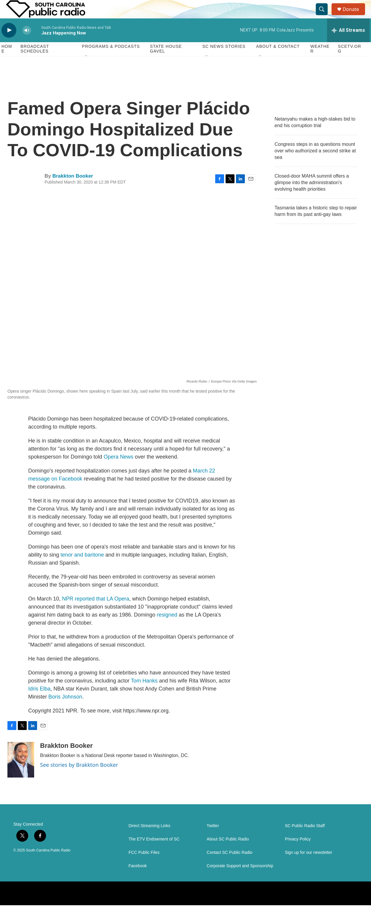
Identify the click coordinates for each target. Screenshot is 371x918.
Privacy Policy (298, 852)
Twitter (213, 838)
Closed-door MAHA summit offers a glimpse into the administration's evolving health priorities (312, 195)
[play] (9, 43)
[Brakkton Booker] (20, 772)
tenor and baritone (82, 568)
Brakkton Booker (72, 189)
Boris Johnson (65, 709)
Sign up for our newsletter (308, 865)
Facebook (138, 878)
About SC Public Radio (228, 852)
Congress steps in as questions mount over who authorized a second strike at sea (315, 163)
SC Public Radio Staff (305, 838)
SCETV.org (349, 62)
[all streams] (348, 43)
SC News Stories (223, 59)
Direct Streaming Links (149, 838)
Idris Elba (39, 701)
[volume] (27, 43)
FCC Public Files (144, 865)
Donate (354, 15)
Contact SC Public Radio (229, 865)
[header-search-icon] (324, 16)
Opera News (118, 470)
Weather (320, 62)
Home (6, 62)
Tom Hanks (144, 693)
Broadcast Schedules (34, 62)
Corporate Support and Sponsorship (240, 878)
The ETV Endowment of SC (154, 852)
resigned (167, 628)
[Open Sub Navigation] (86, 69)
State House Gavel (166, 62)
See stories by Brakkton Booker (79, 777)
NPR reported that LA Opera (95, 611)
